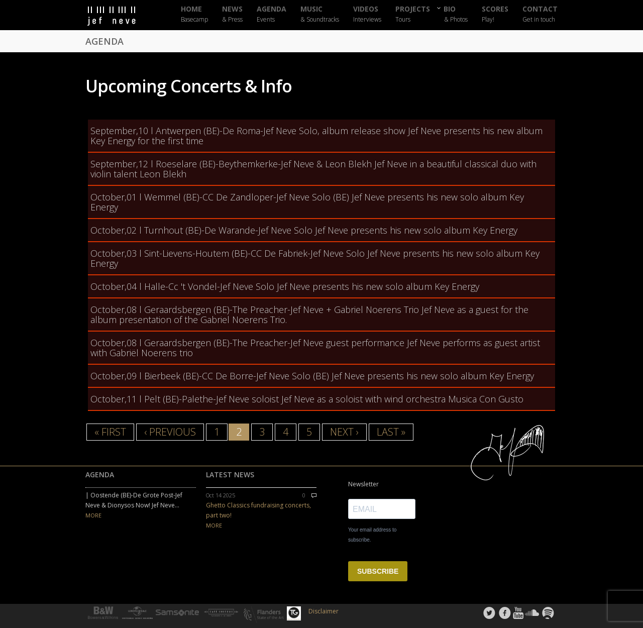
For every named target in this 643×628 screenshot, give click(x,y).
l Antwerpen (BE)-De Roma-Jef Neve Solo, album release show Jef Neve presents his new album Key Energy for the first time (316, 136)
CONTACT (540, 14)
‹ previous (170, 432)
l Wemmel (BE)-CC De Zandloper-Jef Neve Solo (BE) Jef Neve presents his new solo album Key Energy (307, 202)
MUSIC (319, 14)
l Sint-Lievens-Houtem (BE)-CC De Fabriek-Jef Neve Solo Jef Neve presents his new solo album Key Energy (315, 258)
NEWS (232, 14)
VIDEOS (367, 14)
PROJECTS (412, 14)
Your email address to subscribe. (372, 535)
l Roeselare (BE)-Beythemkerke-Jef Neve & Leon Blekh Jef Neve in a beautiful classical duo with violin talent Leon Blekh (313, 169)
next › (344, 432)
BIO (456, 14)
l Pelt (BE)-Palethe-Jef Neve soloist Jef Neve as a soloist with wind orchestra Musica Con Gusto (306, 399)
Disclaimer (323, 611)
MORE (93, 515)
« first (110, 432)
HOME (194, 14)
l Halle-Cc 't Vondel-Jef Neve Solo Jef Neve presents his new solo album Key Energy (284, 286)
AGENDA (271, 14)
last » (391, 432)
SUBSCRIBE (377, 571)
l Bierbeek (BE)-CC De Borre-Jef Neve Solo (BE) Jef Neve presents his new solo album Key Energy (312, 376)
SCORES (495, 14)
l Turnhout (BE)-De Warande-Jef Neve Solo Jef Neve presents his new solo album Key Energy (303, 230)
